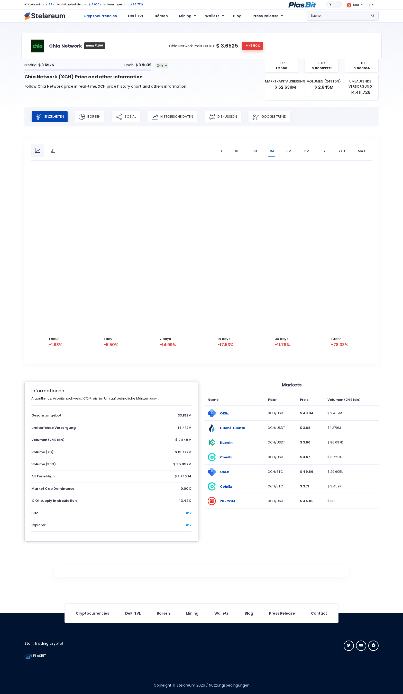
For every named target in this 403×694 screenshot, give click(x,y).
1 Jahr (336, 338)
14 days (223, 338)
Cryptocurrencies (100, 15)
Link (188, 512)
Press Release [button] (266, 15)
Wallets (221, 613)
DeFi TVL (136, 15)
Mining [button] (185, 15)
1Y (324, 151)
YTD (341, 151)
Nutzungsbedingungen (229, 685)
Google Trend (272, 116)
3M (288, 151)
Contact (319, 613)
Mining (192, 613)
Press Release (282, 613)
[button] (302, 4)
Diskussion (225, 116)
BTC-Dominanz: (36, 4)
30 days (281, 338)
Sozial (128, 116)
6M (306, 151)
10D (253, 151)
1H (219, 151)
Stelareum (186, 685)
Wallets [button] (212, 15)
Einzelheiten (51, 116)
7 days (165, 338)
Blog (237, 15)
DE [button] (369, 5)
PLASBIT (35, 655)
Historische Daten (175, 116)
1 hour (54, 338)
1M (271, 151)
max (361, 151)
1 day (108, 338)
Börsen (161, 15)
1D (235, 151)
